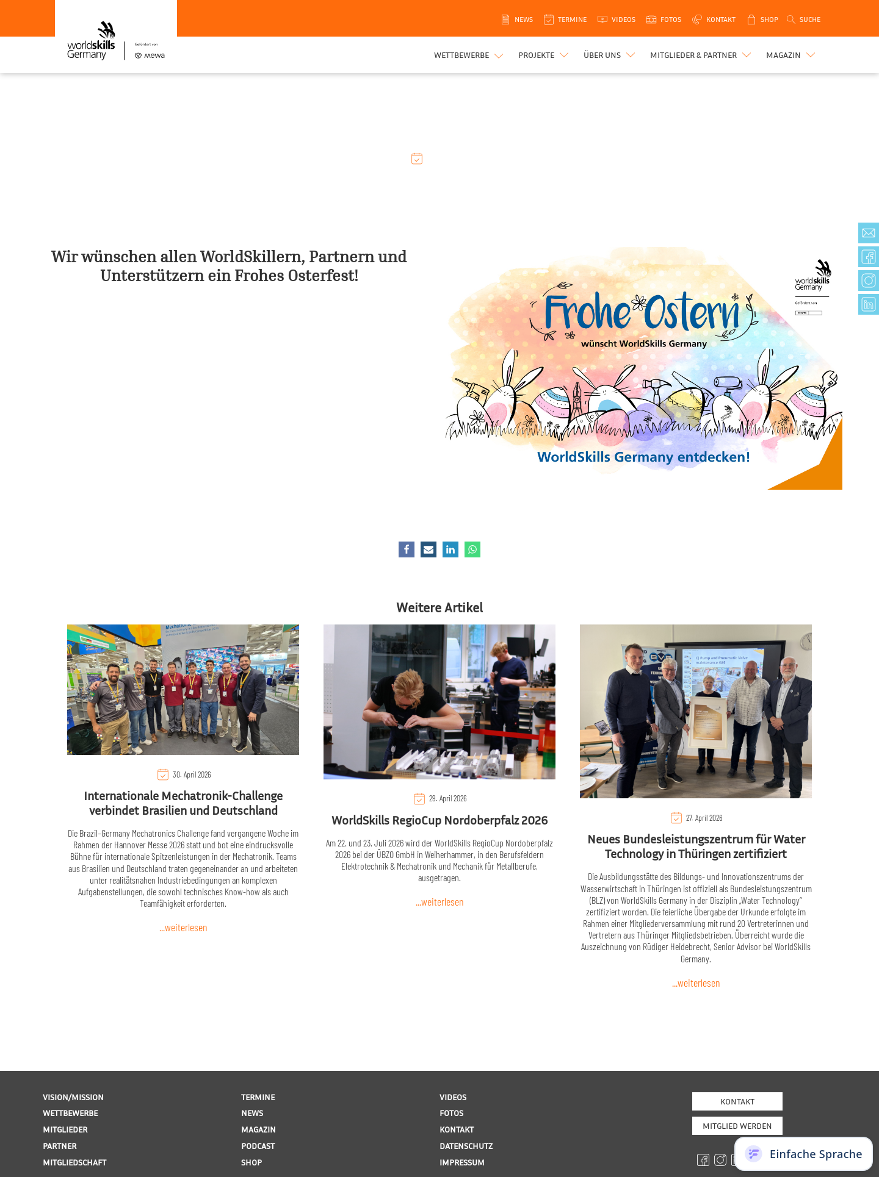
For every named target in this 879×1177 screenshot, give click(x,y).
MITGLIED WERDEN (737, 1125)
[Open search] (802, 19)
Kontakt (737, 1101)
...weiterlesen (183, 927)
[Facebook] (406, 549)
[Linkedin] (450, 549)
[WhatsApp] (472, 549)
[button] (544, 55)
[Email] (428, 549)
